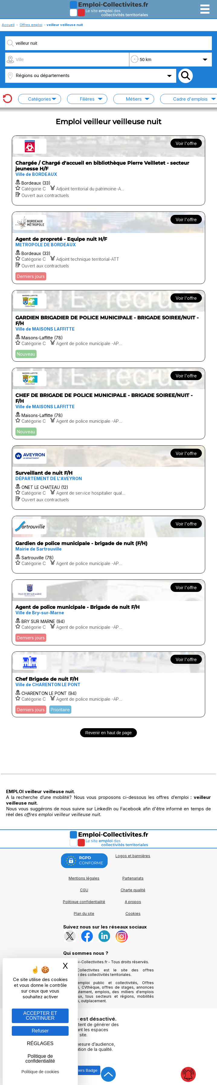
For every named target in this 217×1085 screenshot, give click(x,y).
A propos (133, 901)
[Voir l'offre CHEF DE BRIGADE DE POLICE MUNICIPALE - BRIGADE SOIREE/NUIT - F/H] (108, 403)
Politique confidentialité (84, 901)
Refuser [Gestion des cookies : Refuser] (40, 1030)
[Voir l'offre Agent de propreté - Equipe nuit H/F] (108, 248)
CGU (84, 890)
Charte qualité (133, 890)
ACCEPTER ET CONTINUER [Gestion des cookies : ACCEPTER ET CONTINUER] (40, 1016)
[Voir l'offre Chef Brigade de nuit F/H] (108, 684)
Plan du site (84, 913)
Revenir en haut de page (108, 732)
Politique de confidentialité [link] (40, 1059)
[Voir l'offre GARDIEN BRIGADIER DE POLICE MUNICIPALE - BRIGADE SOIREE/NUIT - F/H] (108, 325)
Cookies (133, 913)
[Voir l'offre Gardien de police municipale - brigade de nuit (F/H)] (108, 544)
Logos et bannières (132, 856)
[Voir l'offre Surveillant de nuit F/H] (108, 477)
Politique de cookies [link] (40, 1071)
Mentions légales (84, 878)
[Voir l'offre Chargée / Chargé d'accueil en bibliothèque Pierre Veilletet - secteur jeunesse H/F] (108, 170)
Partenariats (133, 878)
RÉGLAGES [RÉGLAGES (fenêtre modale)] (40, 1043)
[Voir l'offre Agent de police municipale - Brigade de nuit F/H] (108, 612)
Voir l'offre (186, 143)
